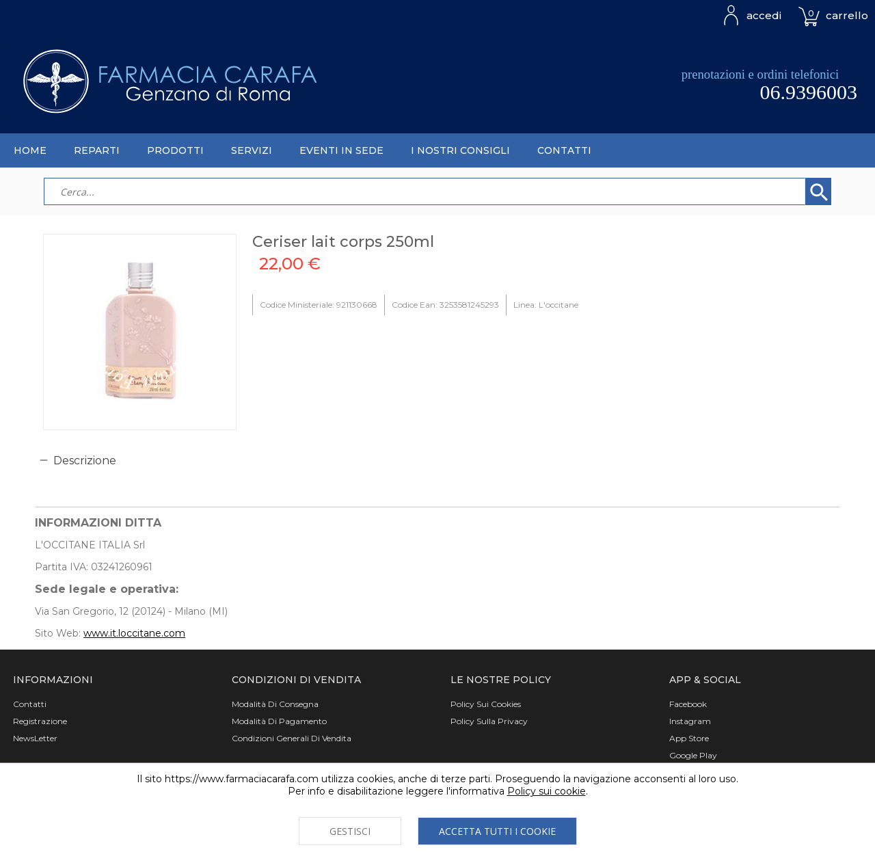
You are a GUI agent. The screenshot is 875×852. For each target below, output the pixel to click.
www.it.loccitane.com (134, 633)
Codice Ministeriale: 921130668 (318, 304)
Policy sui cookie (546, 791)
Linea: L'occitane (545, 304)
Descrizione (84, 460)
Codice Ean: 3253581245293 (445, 304)
